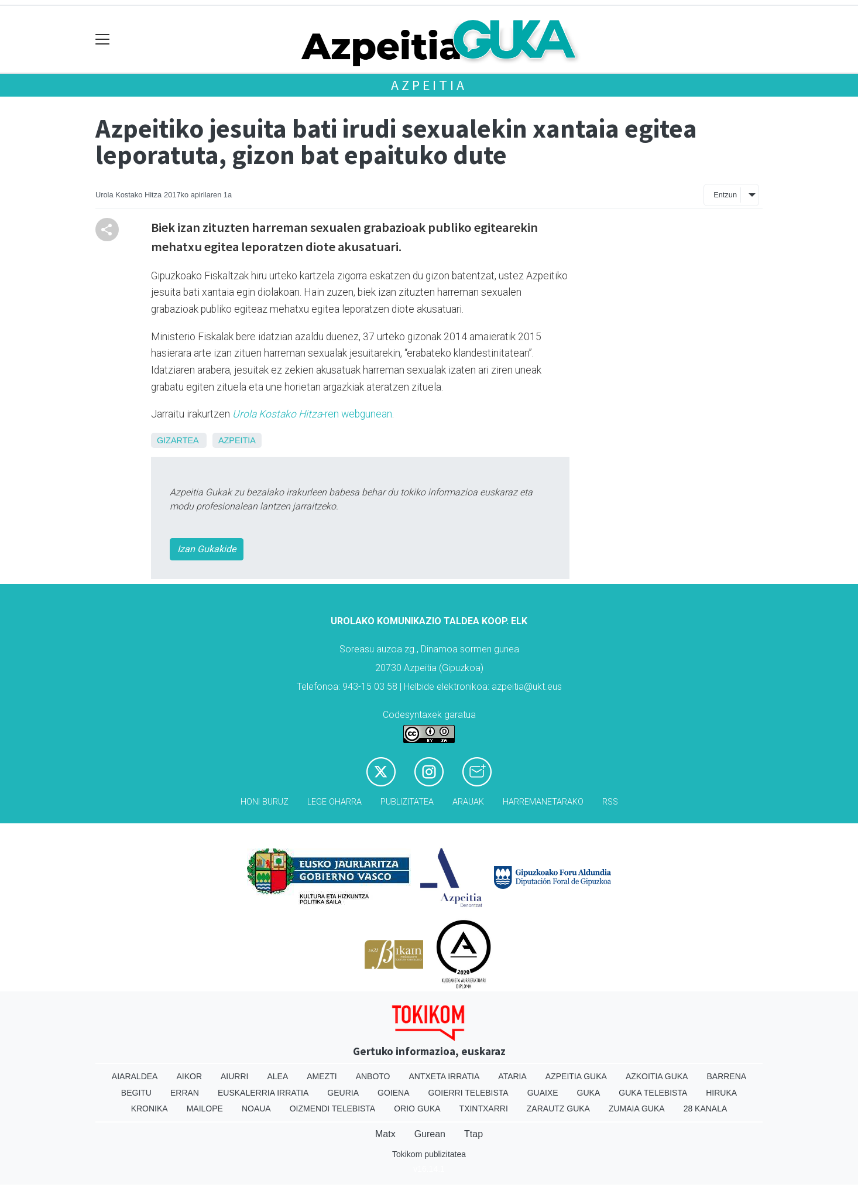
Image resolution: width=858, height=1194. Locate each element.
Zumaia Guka (637, 1108)
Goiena (393, 1092)
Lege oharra (334, 802)
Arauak (468, 802)
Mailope (205, 1108)
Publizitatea (407, 802)
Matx (385, 1134)
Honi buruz (265, 802)
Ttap (473, 1134)
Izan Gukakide (206, 549)
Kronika (149, 1108)
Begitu (136, 1092)
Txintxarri (483, 1108)
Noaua (256, 1108)
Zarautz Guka (558, 1108)
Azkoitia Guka (657, 1076)
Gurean (429, 1134)
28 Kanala (705, 1108)
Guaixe (542, 1092)
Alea (277, 1076)
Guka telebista (653, 1092)
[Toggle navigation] (102, 39)
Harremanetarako (543, 802)
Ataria (512, 1076)
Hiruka (721, 1092)
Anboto (373, 1076)
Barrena (726, 1076)
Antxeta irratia (444, 1076)
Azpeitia (428, 85)
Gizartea (177, 440)
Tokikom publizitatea (429, 1154)
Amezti (322, 1076)
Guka (588, 1092)
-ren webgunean (312, 414)
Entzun (725, 194)
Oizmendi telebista (333, 1108)
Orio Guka (417, 1108)
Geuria (343, 1092)
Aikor (189, 1076)
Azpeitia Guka (576, 1076)
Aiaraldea (135, 1076)
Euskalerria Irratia (263, 1092)
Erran (184, 1092)
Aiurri (234, 1076)
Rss (610, 802)
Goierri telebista (468, 1092)
